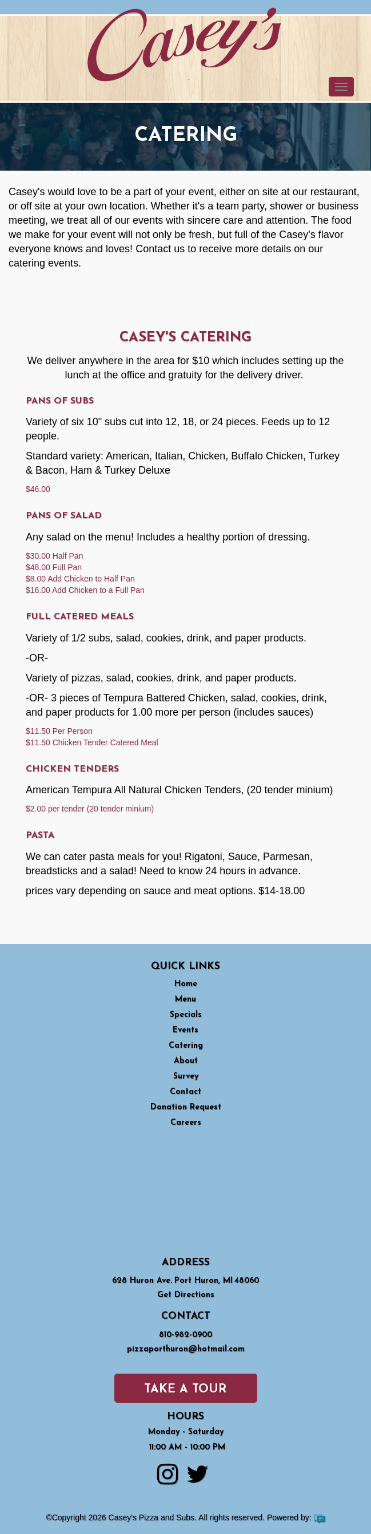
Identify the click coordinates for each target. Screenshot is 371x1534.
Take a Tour (185, 1389)
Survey (185, 1076)
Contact (185, 1092)
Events (185, 1030)
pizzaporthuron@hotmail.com (186, 1349)
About (186, 1061)
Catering (186, 1045)
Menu (185, 999)
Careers (185, 1123)
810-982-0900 (185, 1335)
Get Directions (185, 1295)
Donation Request (185, 1107)
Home (185, 984)
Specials (186, 1015)
